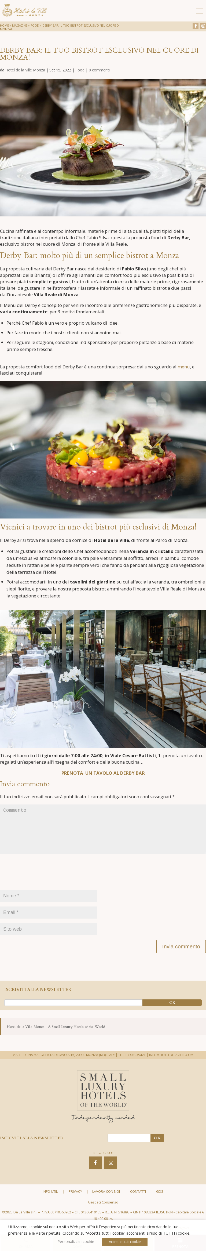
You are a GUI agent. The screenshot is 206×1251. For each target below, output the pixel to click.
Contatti (138, 1200)
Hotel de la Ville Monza (25, 69)
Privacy (75, 1200)
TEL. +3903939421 (132, 1063)
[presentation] (41, 883)
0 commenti (99, 69)
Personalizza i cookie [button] (75, 1241)
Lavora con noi (106, 1200)
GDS (159, 1200)
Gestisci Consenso (103, 1210)
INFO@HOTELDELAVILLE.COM (171, 1063)
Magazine (19, 25)
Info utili (50, 1200)
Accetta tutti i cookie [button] (125, 1241)
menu (184, 367)
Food (35, 25)
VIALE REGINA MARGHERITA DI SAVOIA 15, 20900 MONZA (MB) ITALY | (65, 1063)
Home (4, 25)
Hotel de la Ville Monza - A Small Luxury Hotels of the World (56, 1035)
